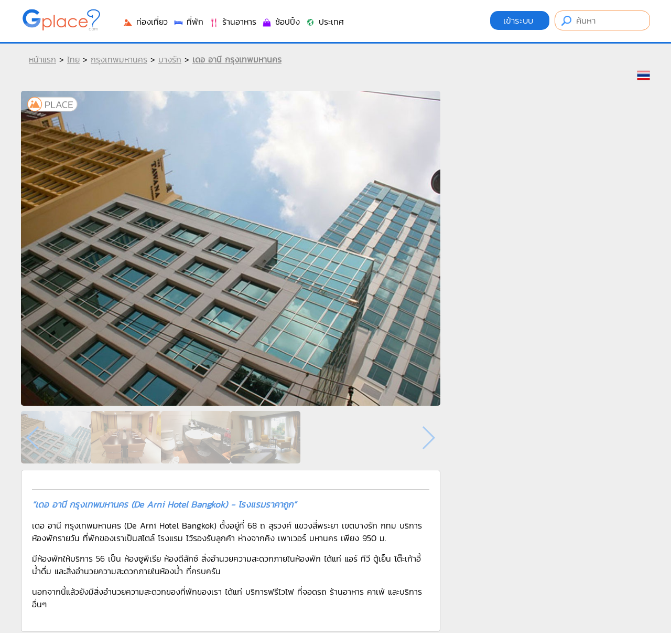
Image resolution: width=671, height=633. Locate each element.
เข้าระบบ (519, 20)
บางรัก (169, 59)
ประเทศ (324, 21)
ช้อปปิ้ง (281, 21)
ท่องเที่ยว (145, 21)
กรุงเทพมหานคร (119, 59)
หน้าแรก (42, 59)
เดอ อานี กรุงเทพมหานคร (237, 59)
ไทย (73, 59)
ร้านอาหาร (232, 21)
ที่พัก (188, 21)
